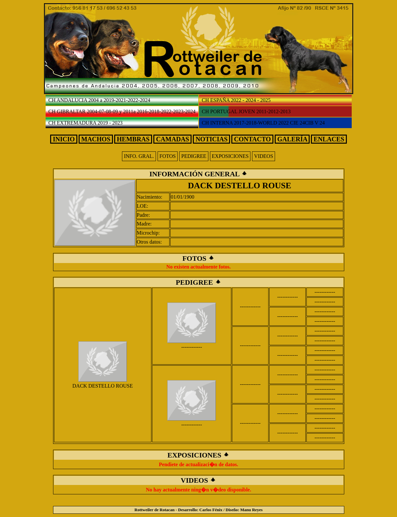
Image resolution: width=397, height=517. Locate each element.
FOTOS (168, 156)
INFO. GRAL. (139, 156)
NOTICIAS (211, 139)
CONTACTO (252, 139)
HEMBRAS (133, 139)
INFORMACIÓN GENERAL (195, 174)
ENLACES (329, 139)
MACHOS (96, 139)
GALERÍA (292, 139)
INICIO (63, 139)
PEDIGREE (193, 156)
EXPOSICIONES (230, 156)
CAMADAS (172, 139)
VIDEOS (263, 156)
